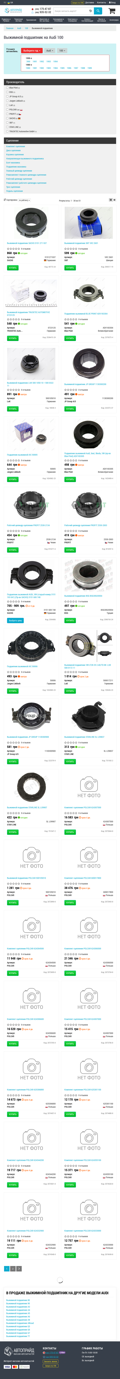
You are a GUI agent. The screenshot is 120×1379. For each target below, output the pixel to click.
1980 (28, 67)
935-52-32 (41, 12)
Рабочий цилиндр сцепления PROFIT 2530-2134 (28, 525)
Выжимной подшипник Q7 (18, 1332)
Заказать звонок (50, 1361)
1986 (69, 67)
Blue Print (13, 87)
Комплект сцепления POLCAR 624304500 (25, 948)
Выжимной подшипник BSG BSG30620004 (83, 595)
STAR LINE (13, 126)
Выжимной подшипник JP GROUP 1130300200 (85, 384)
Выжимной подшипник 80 (18, 1300)
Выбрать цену (15, 620)
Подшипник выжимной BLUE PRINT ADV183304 (86, 313)
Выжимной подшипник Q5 (18, 1329)
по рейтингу (24, 200)
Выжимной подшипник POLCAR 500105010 (26, 877)
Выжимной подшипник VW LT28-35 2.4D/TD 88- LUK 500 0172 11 (87, 666)
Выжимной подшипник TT (18, 1336)
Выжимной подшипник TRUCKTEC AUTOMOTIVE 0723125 (28, 314)
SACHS (14, 118)
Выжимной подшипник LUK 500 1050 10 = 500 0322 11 (30, 384)
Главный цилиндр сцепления (19, 170)
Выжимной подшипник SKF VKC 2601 (81, 243)
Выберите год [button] (31, 50)
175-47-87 (41, 9)
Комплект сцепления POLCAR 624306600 (25, 1019)
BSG (10, 92)
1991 (35, 61)
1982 (42, 67)
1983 (48, 67)
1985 (62, 67)
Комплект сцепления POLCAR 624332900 (25, 1230)
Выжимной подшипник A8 (18, 1319)
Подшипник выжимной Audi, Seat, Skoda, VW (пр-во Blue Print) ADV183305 (87, 455)
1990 (28, 61)
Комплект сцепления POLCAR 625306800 (25, 1089)
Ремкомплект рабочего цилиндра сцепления (26, 182)
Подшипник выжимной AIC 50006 (22, 666)
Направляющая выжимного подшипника (25, 158)
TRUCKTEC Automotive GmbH (21, 131)
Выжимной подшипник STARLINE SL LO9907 (27, 807)
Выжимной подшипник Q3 (18, 1326)
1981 (35, 67)
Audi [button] (49, 50)
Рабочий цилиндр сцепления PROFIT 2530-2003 (85, 525)
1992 (42, 61)
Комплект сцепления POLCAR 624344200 (25, 1160)
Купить (13, 267)
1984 (55, 67)
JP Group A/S (14, 96)
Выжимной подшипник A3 (18, 1306)
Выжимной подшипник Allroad (20, 1323)
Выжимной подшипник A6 (18, 1316)
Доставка (89, 2)
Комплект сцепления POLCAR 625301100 (82, 1089)
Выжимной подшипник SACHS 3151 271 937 (27, 243)
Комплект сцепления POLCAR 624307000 (82, 1019)
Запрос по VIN (77, 2)
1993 (48, 61)
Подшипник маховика (16, 166)
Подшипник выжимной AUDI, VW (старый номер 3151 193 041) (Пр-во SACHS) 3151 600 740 (31, 596)
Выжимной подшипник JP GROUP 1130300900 (28, 736)
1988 (83, 67)
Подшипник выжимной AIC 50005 (22, 454)
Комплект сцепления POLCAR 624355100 (82, 1160)
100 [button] (62, 50)
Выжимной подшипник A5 (18, 1313)
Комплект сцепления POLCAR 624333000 (82, 1230)
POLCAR (14, 109)
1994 (55, 61)
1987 (76, 67)
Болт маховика (13, 162)
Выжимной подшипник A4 (18, 1309)
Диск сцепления (13, 150)
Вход (112, 2)
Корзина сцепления (15, 154)
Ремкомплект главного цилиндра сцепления (26, 174)
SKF (10, 122)
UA (10, 2)
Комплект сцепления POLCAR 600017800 (82, 877)
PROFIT (15, 113)
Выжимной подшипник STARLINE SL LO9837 (84, 736)
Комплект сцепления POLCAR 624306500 (82, 948)
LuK (12, 105)
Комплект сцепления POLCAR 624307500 (82, 807)
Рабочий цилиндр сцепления (19, 178)
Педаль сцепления (14, 190)
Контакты (101, 2)
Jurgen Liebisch (15, 100)
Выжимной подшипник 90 (18, 1303)
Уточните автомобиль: (12, 50)
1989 (90, 67)
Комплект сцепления (15, 146)
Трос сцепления (13, 186)
